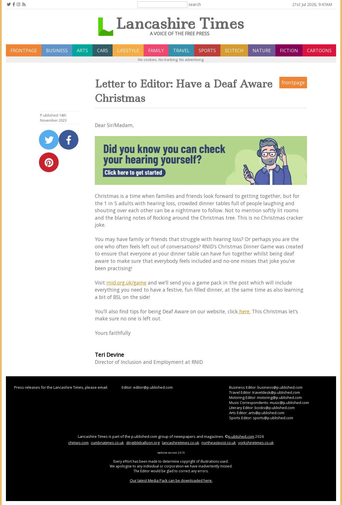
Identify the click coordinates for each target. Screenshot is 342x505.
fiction (289, 50)
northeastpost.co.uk (218, 442)
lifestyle (128, 50)
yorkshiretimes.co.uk (256, 442)
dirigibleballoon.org (143, 442)
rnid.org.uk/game (126, 282)
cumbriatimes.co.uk (107, 442)
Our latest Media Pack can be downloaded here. (171, 480)
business (57, 50)
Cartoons (319, 50)
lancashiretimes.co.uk (180, 442)
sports (207, 50)
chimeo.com (78, 442)
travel (181, 50)
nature (262, 50)
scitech (234, 50)
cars (102, 50)
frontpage (23, 50)
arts (82, 50)
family (156, 50)
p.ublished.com (241, 436)
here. (244, 311)
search (194, 4)
